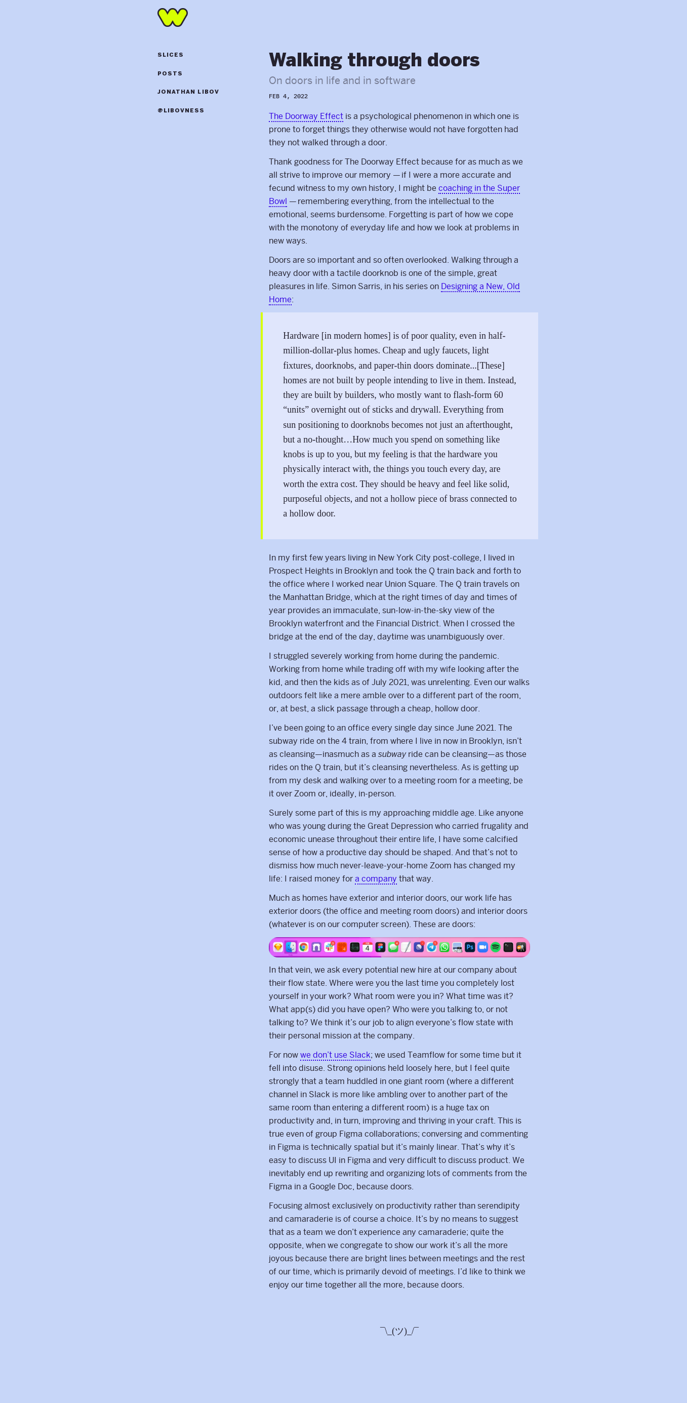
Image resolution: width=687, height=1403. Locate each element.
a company (376, 879)
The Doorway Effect (306, 116)
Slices (170, 55)
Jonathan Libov (188, 92)
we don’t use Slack (335, 1055)
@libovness (181, 110)
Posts (170, 73)
